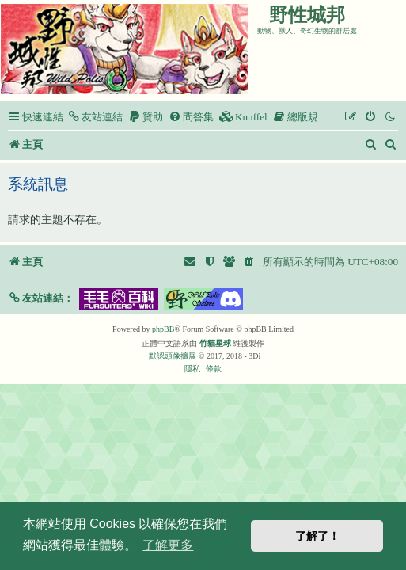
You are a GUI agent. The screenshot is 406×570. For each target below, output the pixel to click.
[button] (41, 298)
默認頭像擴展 (172, 356)
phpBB (163, 329)
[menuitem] (95, 116)
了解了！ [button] (317, 536)
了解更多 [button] (167, 545)
